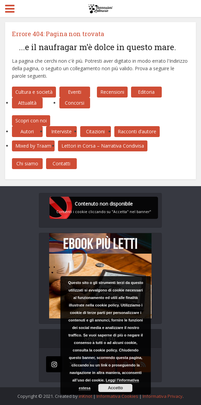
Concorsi (74, 103)
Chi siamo (27, 163)
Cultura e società (34, 92)
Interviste (61, 131)
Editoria (146, 92)
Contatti (61, 163)
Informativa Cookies (117, 396)
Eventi (74, 92)
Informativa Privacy (163, 396)
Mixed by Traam (33, 145)
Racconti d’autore (137, 131)
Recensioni (112, 92)
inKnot (85, 396)
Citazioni (95, 131)
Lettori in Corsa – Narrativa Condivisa (102, 145)
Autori (27, 131)
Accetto (115, 388)
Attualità (27, 103)
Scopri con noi (31, 120)
